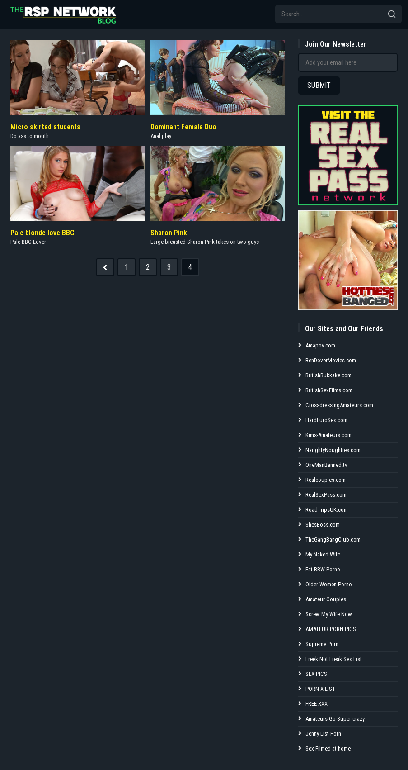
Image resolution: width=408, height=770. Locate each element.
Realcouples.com (325, 479)
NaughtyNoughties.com (333, 450)
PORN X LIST (320, 688)
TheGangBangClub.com (333, 539)
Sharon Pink (168, 232)
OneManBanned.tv (326, 464)
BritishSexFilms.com (328, 390)
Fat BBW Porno (322, 569)
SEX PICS (316, 673)
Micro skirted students (45, 127)
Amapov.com (320, 345)
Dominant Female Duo (183, 127)
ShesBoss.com (322, 524)
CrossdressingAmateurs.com (339, 405)
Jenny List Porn (323, 733)
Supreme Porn (321, 644)
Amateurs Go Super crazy (335, 718)
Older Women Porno (328, 584)
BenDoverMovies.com (330, 360)
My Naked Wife (322, 554)
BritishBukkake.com (328, 375)
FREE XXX (316, 703)
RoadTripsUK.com (326, 509)
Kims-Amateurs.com (328, 435)
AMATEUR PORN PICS (330, 629)
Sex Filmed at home (328, 748)
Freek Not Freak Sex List (333, 659)
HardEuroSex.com (326, 420)
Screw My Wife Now (328, 614)
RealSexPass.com (326, 494)
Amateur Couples (325, 599)
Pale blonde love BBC (42, 232)
